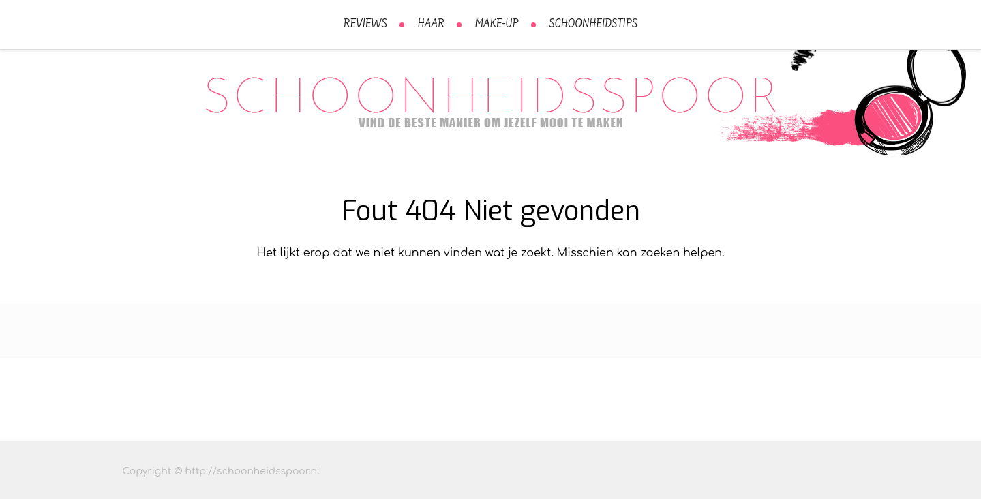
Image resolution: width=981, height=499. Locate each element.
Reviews (365, 24)
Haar (431, 24)
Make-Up (497, 24)
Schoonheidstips (593, 24)
